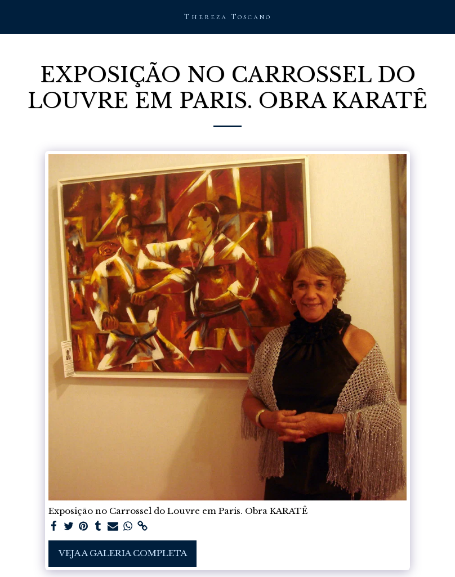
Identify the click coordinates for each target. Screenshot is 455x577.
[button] (12, 16)
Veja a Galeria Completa (123, 553)
